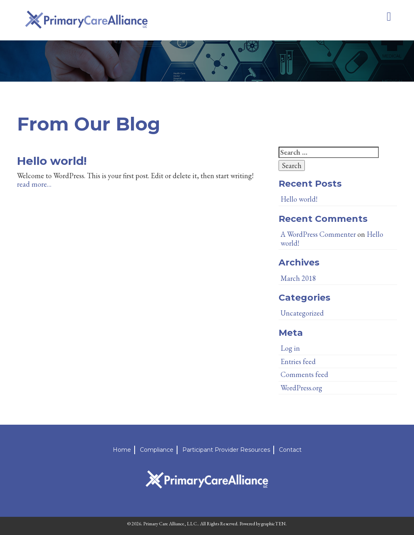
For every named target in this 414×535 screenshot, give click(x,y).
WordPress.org (301, 387)
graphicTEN (273, 523)
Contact (290, 449)
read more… (34, 184)
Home (122, 449)
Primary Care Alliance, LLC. (170, 523)
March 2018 (298, 278)
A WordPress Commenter (318, 234)
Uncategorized (302, 313)
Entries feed (298, 361)
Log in (290, 348)
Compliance (156, 449)
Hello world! (52, 161)
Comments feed (304, 374)
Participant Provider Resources (226, 449)
